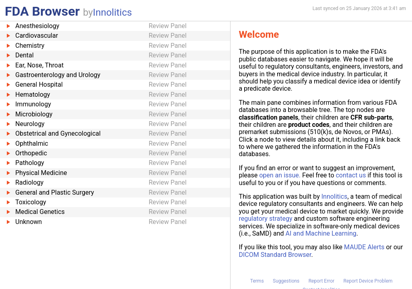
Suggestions (286, 281)
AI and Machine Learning (321, 233)
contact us (351, 175)
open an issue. (280, 175)
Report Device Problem (368, 281)
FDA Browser (42, 11)
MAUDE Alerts (364, 247)
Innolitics (112, 12)
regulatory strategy (265, 218)
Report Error (321, 281)
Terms (257, 281)
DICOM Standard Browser (275, 254)
